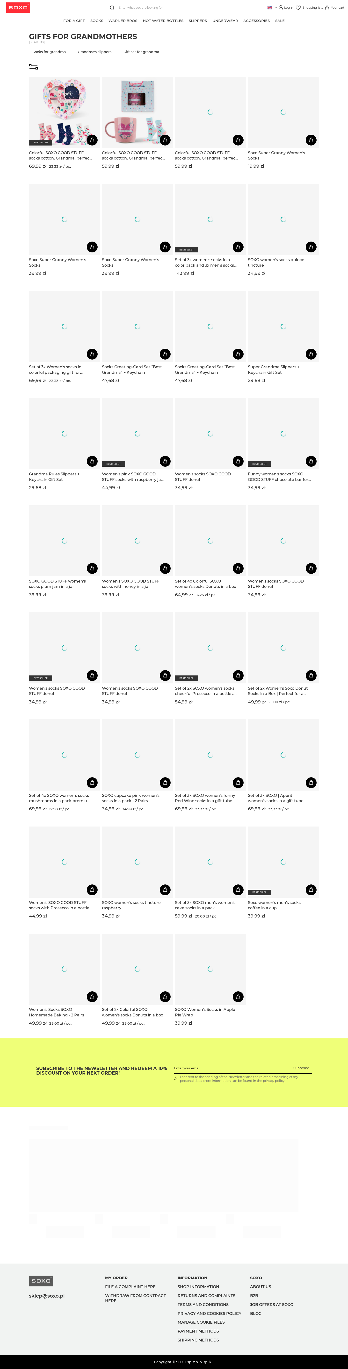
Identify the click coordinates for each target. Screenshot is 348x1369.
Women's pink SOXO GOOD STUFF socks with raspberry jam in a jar (133, 477)
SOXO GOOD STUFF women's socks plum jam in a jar (57, 584)
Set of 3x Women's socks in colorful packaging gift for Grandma (55, 370)
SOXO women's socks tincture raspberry (131, 905)
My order (116, 1278)
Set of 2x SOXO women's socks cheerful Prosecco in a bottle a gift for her (205, 691)
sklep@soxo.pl (47, 1296)
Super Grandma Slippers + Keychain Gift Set (273, 370)
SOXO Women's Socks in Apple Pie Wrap (205, 1012)
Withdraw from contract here (135, 1298)
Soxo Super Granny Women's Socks (276, 155)
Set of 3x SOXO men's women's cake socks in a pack (205, 905)
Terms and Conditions (203, 1304)
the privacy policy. (270, 1081)
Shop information (198, 1287)
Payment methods (198, 1331)
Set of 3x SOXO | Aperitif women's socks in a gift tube (276, 798)
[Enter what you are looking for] (149, 7)
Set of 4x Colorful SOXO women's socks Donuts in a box (205, 584)
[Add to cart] (92, 140)
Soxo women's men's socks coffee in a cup (274, 905)
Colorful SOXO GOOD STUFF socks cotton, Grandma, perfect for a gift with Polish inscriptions (60, 156)
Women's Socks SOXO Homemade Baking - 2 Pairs (56, 1012)
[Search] (112, 7)
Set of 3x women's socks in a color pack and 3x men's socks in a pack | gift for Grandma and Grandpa (206, 262)
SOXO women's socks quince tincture (276, 262)
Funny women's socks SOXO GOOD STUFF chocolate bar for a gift (278, 477)
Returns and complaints (206, 1295)
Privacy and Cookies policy (209, 1313)
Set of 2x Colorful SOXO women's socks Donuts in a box (132, 1012)
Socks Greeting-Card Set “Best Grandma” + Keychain (132, 370)
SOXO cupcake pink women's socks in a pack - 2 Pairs (131, 798)
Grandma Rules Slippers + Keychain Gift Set (54, 477)
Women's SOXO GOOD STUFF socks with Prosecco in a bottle (59, 905)
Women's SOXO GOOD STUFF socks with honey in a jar (131, 584)
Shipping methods (198, 1340)
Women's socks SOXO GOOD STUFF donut (203, 477)
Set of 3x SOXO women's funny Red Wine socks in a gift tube (205, 798)
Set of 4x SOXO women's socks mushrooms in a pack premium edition (60, 798)
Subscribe (301, 1068)
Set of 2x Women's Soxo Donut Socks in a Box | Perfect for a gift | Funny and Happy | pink (278, 691)
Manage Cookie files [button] (201, 1322)
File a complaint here (130, 1287)
